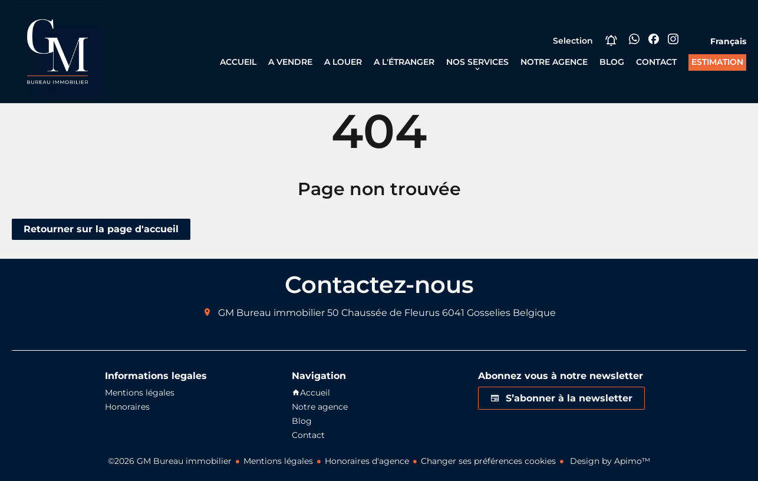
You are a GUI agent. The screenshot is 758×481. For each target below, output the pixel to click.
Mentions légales (278, 461)
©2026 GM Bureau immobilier (170, 461)
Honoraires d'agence (367, 461)
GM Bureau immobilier (271, 312)
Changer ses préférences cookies (488, 461)
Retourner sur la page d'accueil (101, 229)
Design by (609, 461)
